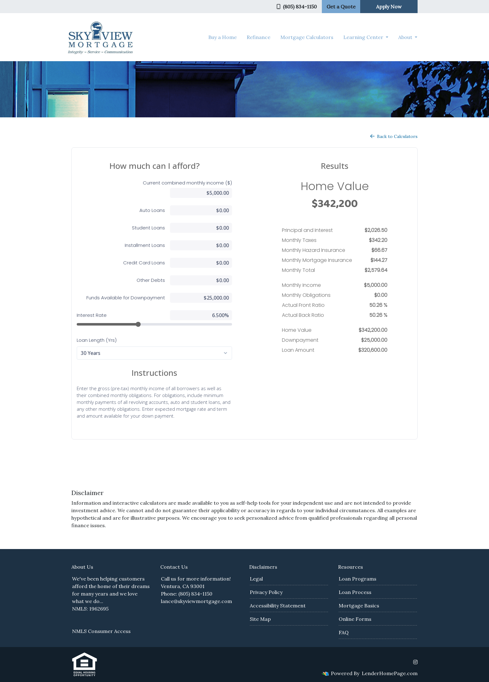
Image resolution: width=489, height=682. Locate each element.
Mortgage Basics (359, 605)
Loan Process (355, 592)
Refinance (258, 37)
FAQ (344, 632)
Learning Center (364, 37)
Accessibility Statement (278, 605)
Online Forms (355, 619)
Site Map (260, 619)
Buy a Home (222, 37)
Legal (256, 579)
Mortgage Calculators (306, 37)
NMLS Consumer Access (101, 631)
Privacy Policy (266, 592)
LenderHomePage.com (390, 673)
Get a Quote (341, 6)
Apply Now (389, 6)
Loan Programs (357, 579)
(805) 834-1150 (297, 6)
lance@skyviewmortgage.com (196, 601)
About (406, 37)
